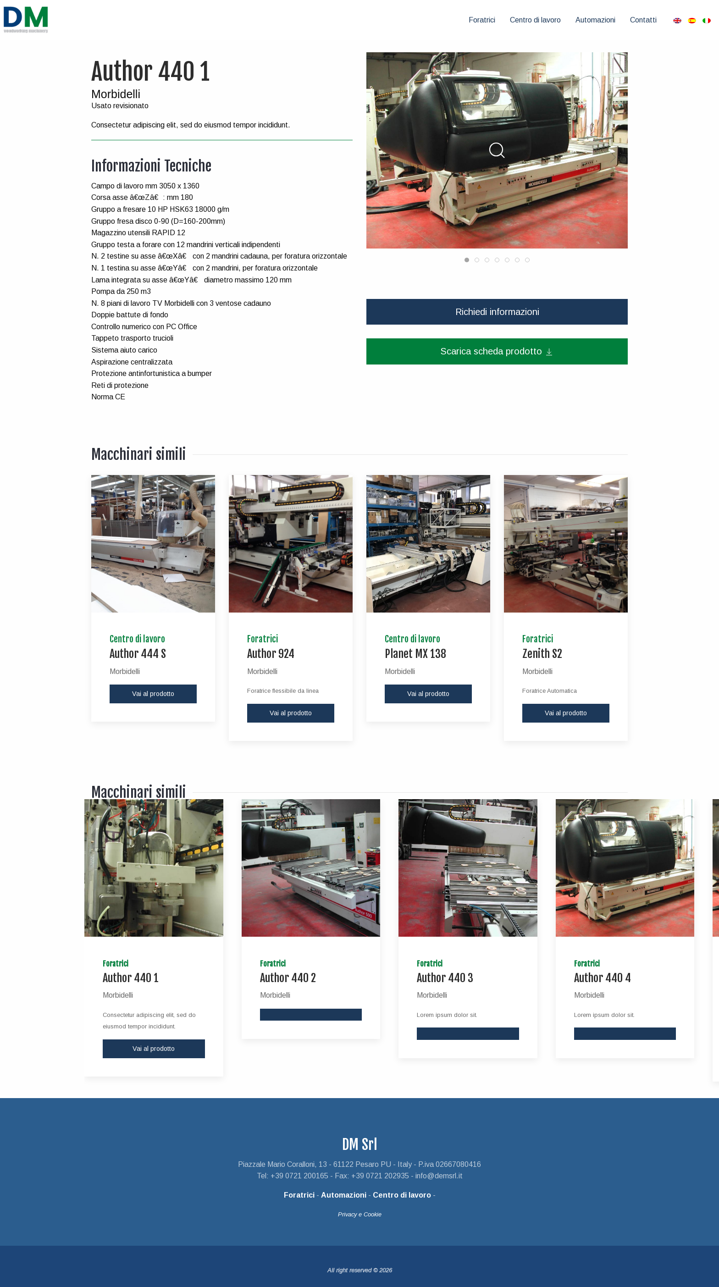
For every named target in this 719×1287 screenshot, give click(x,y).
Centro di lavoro (535, 17)
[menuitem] (482, 17)
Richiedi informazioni (497, 306)
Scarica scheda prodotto (497, 346)
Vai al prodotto (153, 688)
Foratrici (482, 17)
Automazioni (595, 17)
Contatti (643, 17)
